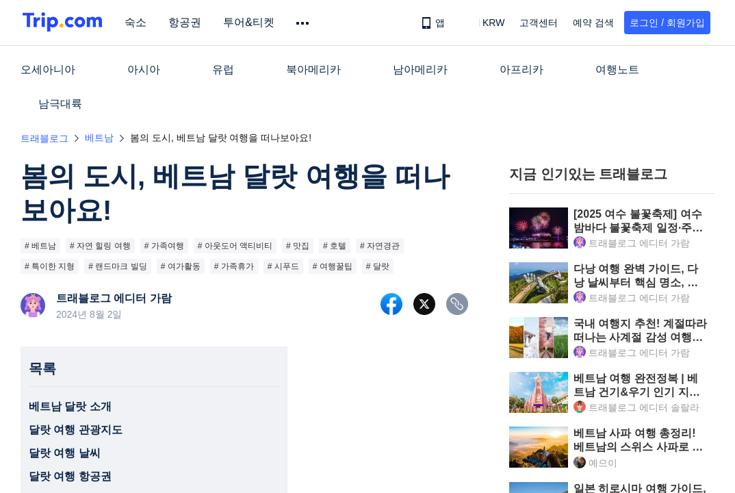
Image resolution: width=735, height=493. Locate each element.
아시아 (143, 69)
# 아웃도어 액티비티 (235, 246)
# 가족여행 (164, 246)
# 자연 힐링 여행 (100, 246)
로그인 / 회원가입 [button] (667, 22)
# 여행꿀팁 (332, 266)
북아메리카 (313, 69)
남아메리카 (420, 69)
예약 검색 (593, 22)
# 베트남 (40, 246)
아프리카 (521, 69)
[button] (483, 22)
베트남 (99, 137)
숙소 (140, 22)
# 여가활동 (181, 266)
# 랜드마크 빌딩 (117, 266)
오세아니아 (48, 69)
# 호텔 (334, 246)
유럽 (223, 69)
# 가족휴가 (234, 266)
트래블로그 (44, 138)
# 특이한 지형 (50, 266)
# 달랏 (377, 266)
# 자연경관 (380, 246)
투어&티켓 (253, 22)
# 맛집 (297, 246)
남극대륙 (60, 104)
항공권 (188, 22)
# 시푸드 (283, 266)
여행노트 (617, 69)
